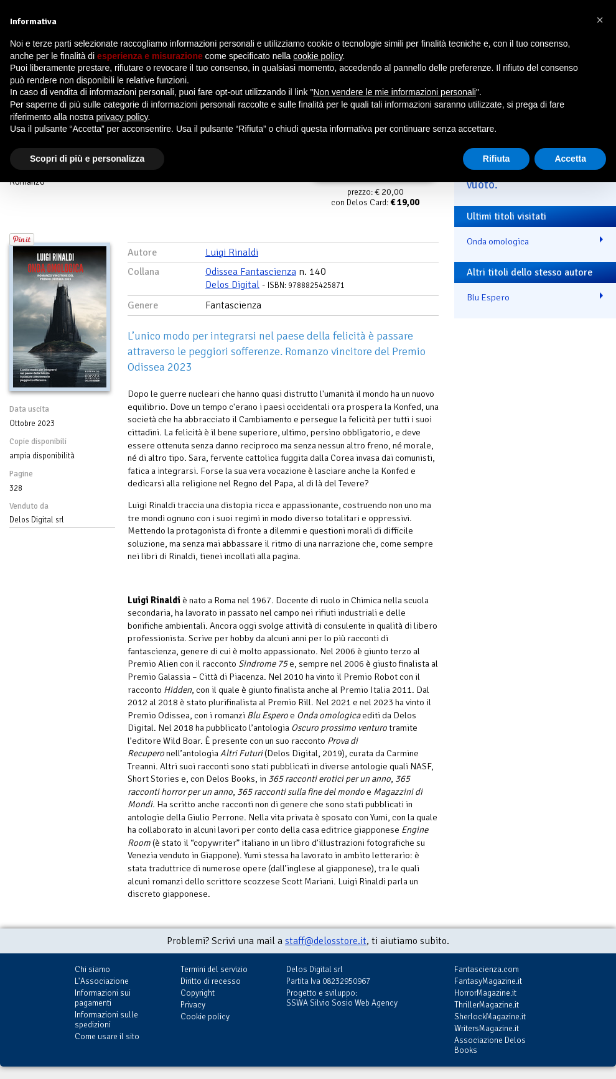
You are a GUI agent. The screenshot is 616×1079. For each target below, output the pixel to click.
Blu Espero (488, 297)
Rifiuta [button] (496, 159)
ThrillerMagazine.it (486, 1004)
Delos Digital (232, 285)
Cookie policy (205, 1016)
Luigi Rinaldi (231, 252)
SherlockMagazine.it (490, 1016)
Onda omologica (498, 241)
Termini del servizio (214, 969)
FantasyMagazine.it (488, 981)
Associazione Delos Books (490, 1045)
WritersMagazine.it (486, 1028)
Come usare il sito (107, 1036)
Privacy (192, 1004)
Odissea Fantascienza (250, 272)
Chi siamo (92, 969)
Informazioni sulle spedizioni (106, 1019)
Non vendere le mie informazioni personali (394, 92)
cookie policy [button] (317, 56)
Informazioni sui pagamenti (103, 998)
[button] (600, 20)
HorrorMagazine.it (485, 993)
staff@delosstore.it (325, 941)
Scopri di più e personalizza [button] (87, 159)
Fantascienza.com (486, 969)
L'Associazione (102, 981)
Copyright (197, 993)
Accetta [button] (570, 159)
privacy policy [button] (122, 117)
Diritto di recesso (210, 981)
